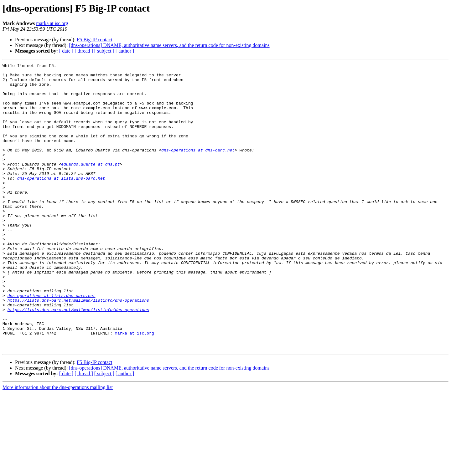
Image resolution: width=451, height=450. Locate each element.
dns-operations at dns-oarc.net (198, 168)
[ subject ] (104, 51)
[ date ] (66, 51)
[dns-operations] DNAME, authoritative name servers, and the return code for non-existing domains (169, 45)
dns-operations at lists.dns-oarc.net (61, 201)
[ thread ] (84, 51)
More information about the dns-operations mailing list (58, 444)
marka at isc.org (52, 23)
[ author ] (125, 51)
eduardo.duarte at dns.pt (90, 184)
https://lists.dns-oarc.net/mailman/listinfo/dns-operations (78, 348)
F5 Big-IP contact (94, 39)
